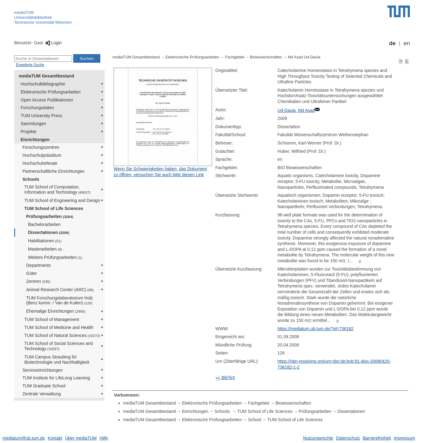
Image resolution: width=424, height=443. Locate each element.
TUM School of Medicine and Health (58, 327)
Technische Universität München (43, 22)
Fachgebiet (234, 57)
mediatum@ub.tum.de (23, 438)
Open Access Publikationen (47, 99)
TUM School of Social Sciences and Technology (58, 346)
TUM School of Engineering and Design (62, 200)
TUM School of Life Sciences (53, 208)
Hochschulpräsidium (41, 155)
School (254, 419)
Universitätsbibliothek (33, 17)
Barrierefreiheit (377, 438)
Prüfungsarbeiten (49, 216)
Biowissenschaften (266, 57)
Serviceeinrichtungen (42, 370)
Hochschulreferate (40, 163)
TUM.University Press (41, 115)
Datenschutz (348, 438)
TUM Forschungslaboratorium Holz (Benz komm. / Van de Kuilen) (59, 300)
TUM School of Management (51, 319)
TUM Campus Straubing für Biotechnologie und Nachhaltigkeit (56, 359)
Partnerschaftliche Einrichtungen (53, 171)
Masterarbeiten (45, 249)
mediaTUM (24, 12)
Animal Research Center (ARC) (60, 289)
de (392, 43)
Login (53, 42)
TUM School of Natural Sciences (62, 335)
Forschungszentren (40, 147)
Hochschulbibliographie (43, 83)
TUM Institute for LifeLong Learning (56, 377)
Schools (30, 179)
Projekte (28, 131)
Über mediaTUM (81, 438)
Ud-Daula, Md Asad (296, 110)
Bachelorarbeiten (44, 224)
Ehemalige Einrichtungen (56, 311)
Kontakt (55, 438)
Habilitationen (45, 240)
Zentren (38, 281)
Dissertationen (48, 232)
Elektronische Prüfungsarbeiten (51, 91)
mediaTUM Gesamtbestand (46, 75)
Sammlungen (33, 123)
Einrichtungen (35, 139)
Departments (38, 265)
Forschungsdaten (37, 107)
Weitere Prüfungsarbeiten (55, 257)
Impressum (404, 438)
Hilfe (103, 438)
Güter (31, 273)
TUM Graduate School (43, 385)
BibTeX (225, 377)
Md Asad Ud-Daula (304, 57)
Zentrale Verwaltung (41, 393)
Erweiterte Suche (30, 65)
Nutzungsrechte (318, 438)
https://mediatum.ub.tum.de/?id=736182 (316, 328)
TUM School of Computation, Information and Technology (57, 189)
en (407, 43)
